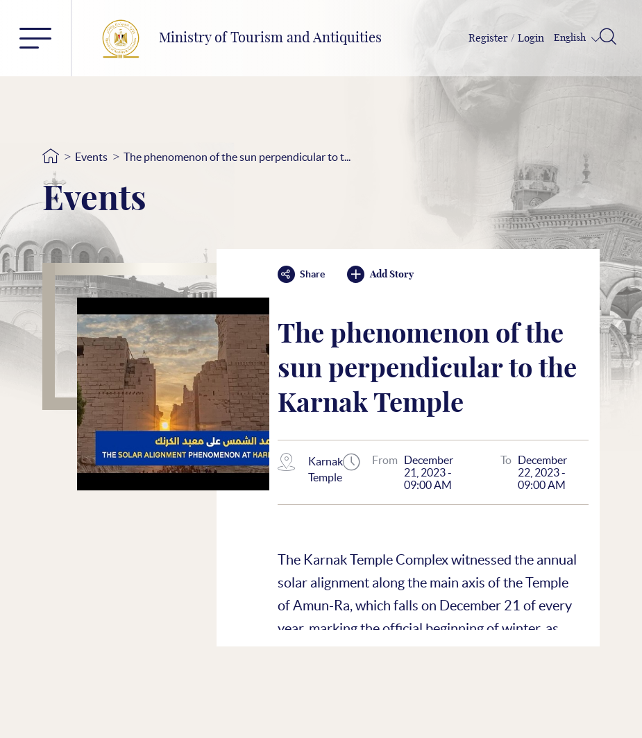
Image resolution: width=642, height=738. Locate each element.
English (571, 38)
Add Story (380, 274)
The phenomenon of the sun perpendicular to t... (237, 157)
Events (91, 157)
